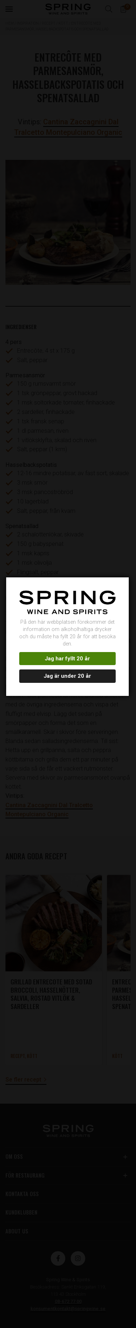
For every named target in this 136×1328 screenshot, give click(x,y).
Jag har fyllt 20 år (67, 658)
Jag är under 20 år (67, 676)
